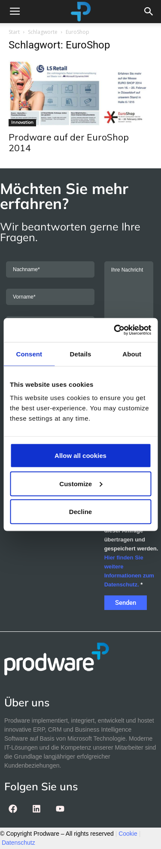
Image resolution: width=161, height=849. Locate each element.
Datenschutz (18, 842)
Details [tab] (80, 353)
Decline (80, 511)
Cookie (127, 833)
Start (14, 32)
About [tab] (131, 353)
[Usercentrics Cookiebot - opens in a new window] (114, 330)
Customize (80, 483)
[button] (149, 11)
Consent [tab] (29, 353)
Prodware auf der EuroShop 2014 (69, 142)
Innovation (22, 122)
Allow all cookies (80, 455)
